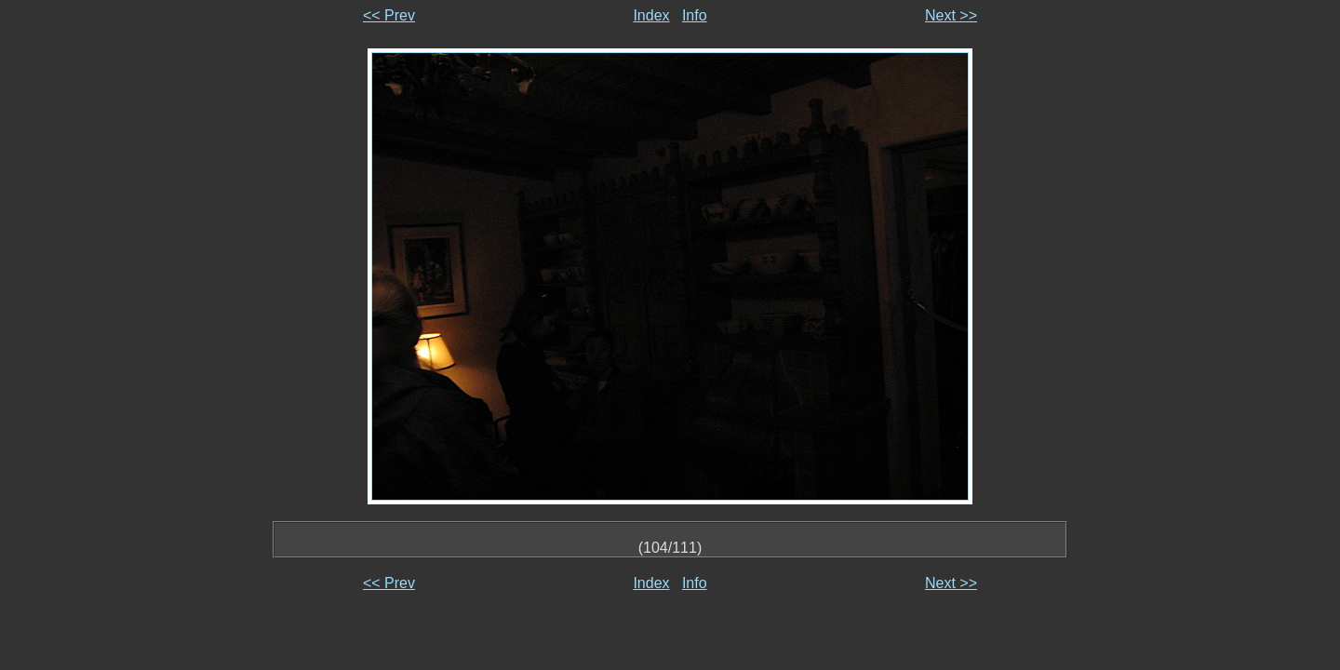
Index (651, 15)
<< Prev (389, 15)
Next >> (951, 15)
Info (694, 15)
